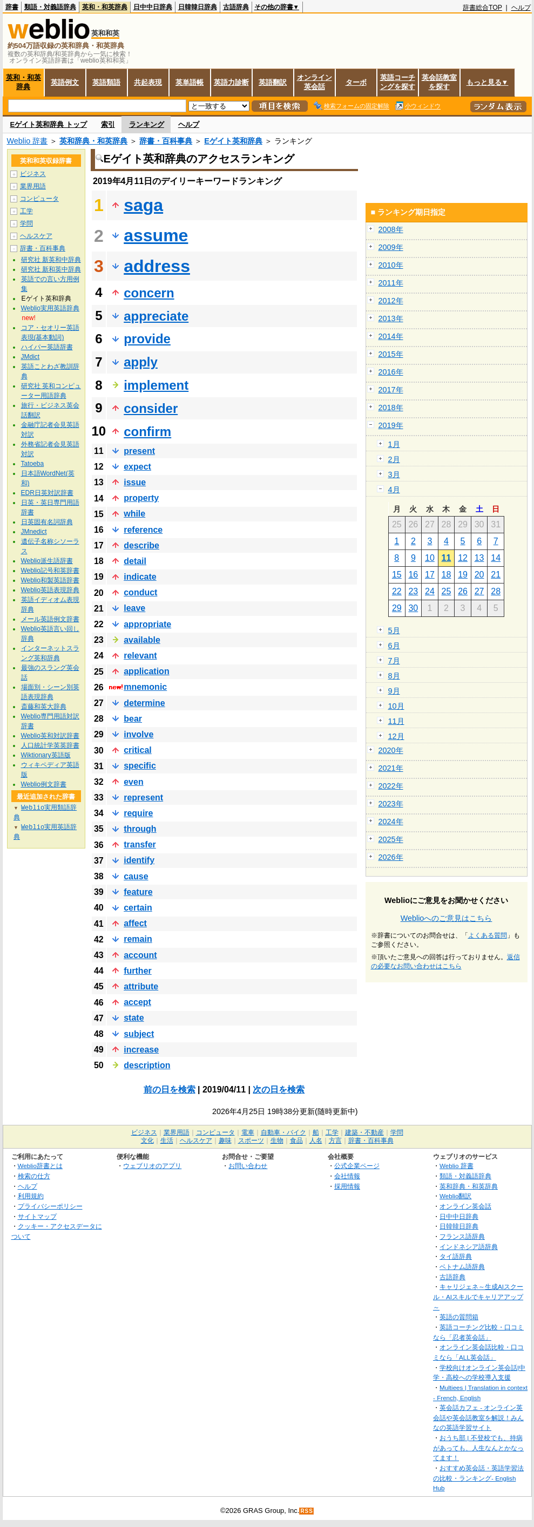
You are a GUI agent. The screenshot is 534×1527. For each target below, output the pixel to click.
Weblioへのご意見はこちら (446, 918)
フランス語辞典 (462, 1236)
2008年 (390, 229)
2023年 (390, 803)
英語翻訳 (273, 82)
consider (151, 408)
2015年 (390, 354)
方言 (335, 1140)
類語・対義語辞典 (50, 7)
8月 (394, 675)
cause (136, 876)
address (157, 266)
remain (138, 939)
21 (496, 574)
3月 (394, 474)
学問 (26, 223)
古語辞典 (236, 7)
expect (137, 466)
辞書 (11, 7)
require (138, 813)
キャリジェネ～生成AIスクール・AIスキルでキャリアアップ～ (478, 1296)
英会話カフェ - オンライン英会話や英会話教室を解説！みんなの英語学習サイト (478, 1417)
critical (138, 750)
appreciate (156, 316)
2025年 (390, 839)
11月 (396, 721)
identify (139, 860)
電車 (247, 1132)
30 (413, 608)
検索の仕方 (34, 1175)
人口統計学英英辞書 (50, 745)
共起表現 (148, 82)
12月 (396, 736)
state (134, 1017)
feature (138, 892)
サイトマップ (37, 1216)
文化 (147, 1140)
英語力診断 (231, 82)
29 (397, 608)
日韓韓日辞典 (197, 7)
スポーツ (251, 1140)
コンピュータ (39, 198)
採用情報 (347, 1186)
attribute (141, 986)
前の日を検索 (169, 1089)
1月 (394, 444)
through (140, 828)
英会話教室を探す (439, 82)
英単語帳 (189, 82)
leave (134, 608)
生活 (166, 1140)
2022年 (390, 786)
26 (463, 591)
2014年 (390, 336)
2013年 (390, 318)
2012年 (390, 300)
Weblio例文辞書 (43, 784)
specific (140, 765)
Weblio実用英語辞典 (50, 308)
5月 (394, 630)
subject (139, 1034)
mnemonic (145, 686)
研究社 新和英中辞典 (51, 269)
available (142, 639)
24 (430, 591)
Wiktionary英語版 (46, 755)
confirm (147, 431)
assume (156, 235)
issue (135, 482)
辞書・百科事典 (165, 141)
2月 (394, 459)
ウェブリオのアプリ (152, 1165)
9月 (394, 691)
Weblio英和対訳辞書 (50, 735)
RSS (306, 1511)
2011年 (390, 283)
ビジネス (33, 174)
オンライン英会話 (314, 82)
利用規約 (31, 1195)
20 (479, 574)
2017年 (390, 389)
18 (446, 574)
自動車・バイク (283, 1132)
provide (147, 338)
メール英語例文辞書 (50, 619)
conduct (140, 592)
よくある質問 (487, 935)
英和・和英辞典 (104, 7)
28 (496, 591)
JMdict (30, 357)
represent (143, 797)
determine (144, 703)
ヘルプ (521, 7)
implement (156, 385)
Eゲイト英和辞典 (233, 141)
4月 (394, 489)
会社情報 (347, 1175)
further (138, 970)
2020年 (390, 750)
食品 (296, 1140)
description (147, 1065)
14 (496, 557)
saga (143, 205)
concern (149, 293)
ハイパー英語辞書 (47, 347)
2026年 (390, 857)
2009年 (390, 247)
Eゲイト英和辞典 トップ (48, 124)
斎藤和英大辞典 (43, 706)
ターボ (356, 82)
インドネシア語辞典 (469, 1246)
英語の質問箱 (459, 1316)
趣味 (225, 1140)
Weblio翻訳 (455, 1195)
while (134, 513)
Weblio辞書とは (40, 1165)
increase (141, 1049)
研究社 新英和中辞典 (51, 259)
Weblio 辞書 (27, 141)
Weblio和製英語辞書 (50, 580)
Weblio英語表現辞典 (50, 590)
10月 (396, 706)
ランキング (146, 124)
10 (430, 557)
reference (143, 529)
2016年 (390, 372)
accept (137, 1002)
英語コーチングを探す (397, 82)
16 (413, 574)
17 (430, 574)
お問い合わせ (247, 1165)
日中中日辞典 (152, 7)
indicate (140, 576)
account (140, 955)
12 (463, 557)
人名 (315, 1140)
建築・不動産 (364, 1132)
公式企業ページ (357, 1165)
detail (135, 561)
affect (135, 923)
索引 (108, 124)
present (139, 451)
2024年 (390, 821)
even (133, 781)
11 (446, 557)
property (141, 498)
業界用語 (33, 186)
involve (138, 734)
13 (479, 557)
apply (141, 362)
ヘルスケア (36, 236)
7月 (394, 660)
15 (397, 574)
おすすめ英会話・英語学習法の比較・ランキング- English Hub (478, 1477)
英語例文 (65, 82)
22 (397, 591)
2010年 (390, 265)
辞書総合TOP (482, 7)
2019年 (390, 425)
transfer (140, 844)
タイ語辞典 (456, 1256)
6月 (394, 645)
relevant (140, 655)
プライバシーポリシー (50, 1206)
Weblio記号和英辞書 (50, 570)
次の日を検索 (279, 1089)
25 (446, 591)
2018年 (390, 407)
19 (463, 574)
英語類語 (106, 82)
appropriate (147, 624)
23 (413, 591)
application (146, 671)
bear (133, 718)
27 (479, 591)
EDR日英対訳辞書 (47, 493)
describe (141, 545)
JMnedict (34, 531)
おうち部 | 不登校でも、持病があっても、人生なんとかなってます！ (478, 1447)
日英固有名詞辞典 (47, 522)
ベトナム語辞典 (462, 1266)
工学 (26, 211)
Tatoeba (32, 463)
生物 (277, 1140)
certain (138, 907)
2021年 (390, 768)
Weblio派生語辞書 (47, 561)
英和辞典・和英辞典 (93, 141)
